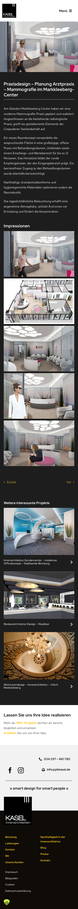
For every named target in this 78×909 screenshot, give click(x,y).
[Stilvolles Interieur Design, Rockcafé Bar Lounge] (39, 573)
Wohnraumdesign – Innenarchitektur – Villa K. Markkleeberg (31, 686)
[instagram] (20, 770)
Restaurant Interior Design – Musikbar (26, 624)
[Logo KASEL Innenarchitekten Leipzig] (9, 5)
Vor (69, 482)
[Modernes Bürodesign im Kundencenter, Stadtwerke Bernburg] (39, 509)
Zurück (11, 482)
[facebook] (10, 770)
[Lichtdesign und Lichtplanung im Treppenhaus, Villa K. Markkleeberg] (39, 633)
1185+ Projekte (26, 723)
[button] (6, 902)
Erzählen (10, 733)
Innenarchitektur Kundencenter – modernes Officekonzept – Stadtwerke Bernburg (30, 561)
